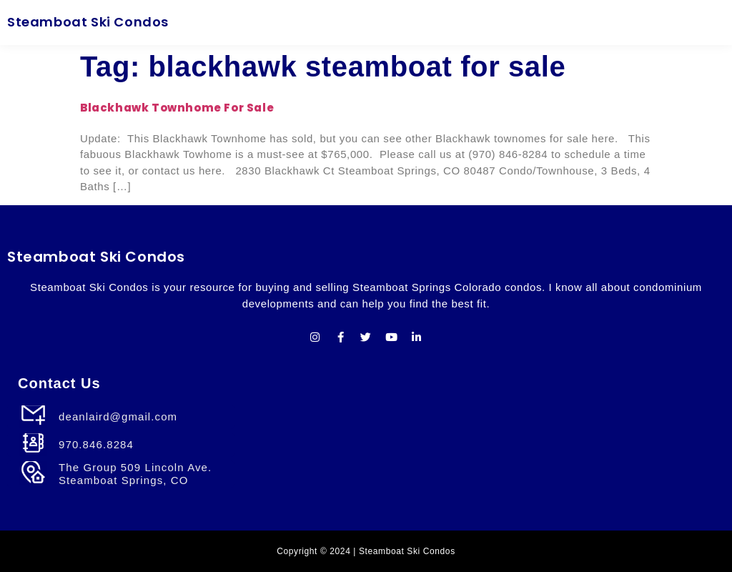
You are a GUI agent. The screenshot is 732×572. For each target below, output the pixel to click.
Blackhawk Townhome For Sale (177, 107)
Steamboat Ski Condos (88, 22)
